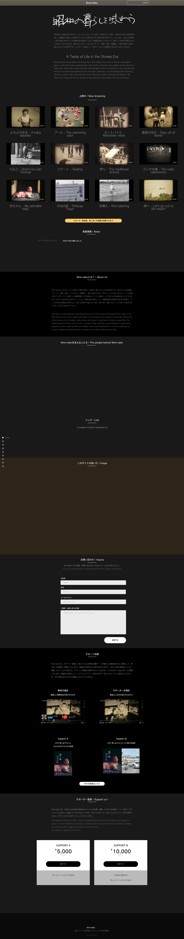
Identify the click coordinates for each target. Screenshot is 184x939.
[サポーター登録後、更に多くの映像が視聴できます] (93, 220)
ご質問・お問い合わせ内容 (70, 608)
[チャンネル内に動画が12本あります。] (92, 158)
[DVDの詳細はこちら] (92, 784)
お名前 (63, 578)
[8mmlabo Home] (92, 2)
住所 (62, 587)
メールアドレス (66, 597)
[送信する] (115, 640)
